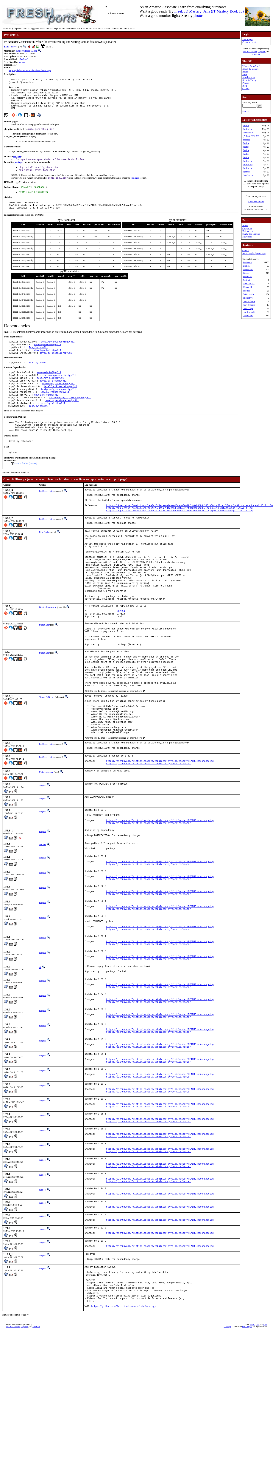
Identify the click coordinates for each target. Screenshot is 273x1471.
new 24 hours (249, 301)
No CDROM (249, 283)
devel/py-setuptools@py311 (57, 354)
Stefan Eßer (44, 671)
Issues (245, 71)
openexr (246, 171)
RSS (265, 1465)
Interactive (247, 298)
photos (198, 15)
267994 (121, 656)
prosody (246, 139)
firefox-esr (247, 129)
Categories (247, 228)
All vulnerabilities (256, 201)
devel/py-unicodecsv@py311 (62, 419)
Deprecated (248, 269)
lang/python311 (38, 360)
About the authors (250, 69)
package (18, 170)
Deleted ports (248, 231)
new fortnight (249, 312)
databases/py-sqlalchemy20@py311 (70, 416)
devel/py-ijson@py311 (53, 397)
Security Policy (249, 80)
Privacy (245, 83)
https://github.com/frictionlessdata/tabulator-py (30, 71)
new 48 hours (249, 305)
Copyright (227, 1467)
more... (245, 111)
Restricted (247, 280)
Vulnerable (248, 287)
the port (17, 164)
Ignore (246, 273)
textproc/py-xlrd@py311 (50, 422)
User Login (247, 39)
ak (40, 1061)
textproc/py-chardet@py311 (59, 390)
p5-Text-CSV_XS (251, 136)
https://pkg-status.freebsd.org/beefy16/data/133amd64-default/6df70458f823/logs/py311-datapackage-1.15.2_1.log (179, 538)
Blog (244, 85)
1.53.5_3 (8, 46)
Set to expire (248, 294)
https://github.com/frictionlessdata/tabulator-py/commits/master (148, 834)
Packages (135, 187)
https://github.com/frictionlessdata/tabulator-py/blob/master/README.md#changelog (159, 831)
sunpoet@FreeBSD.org (26, 51)
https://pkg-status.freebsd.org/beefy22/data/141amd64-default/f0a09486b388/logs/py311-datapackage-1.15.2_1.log (179, 535)
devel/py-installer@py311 (56, 367)
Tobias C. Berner (46, 757)
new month (248, 315)
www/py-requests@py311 (55, 409)
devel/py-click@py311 (50, 393)
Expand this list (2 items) (25, 486)
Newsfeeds (247, 236)
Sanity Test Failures (251, 234)
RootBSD (256, 54)
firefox (246, 125)
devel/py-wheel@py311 (47, 357)
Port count (247, 262)
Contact (245, 88)
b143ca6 (23, 59)
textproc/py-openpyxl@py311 (58, 406)
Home (245, 225)
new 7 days (248, 308)
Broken (246, 266)
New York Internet (250, 51)
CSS (257, 1465)
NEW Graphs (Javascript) (254, 253)
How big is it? (248, 77)
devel (14, 46)
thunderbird (248, 132)
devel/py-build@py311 (47, 364)
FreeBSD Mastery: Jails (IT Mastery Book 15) (209, 11)
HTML (252, 1465)
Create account (249, 42)
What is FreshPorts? (251, 66)
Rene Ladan (44, 561)
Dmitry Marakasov (47, 651)
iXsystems (262, 51)
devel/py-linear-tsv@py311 (60, 403)
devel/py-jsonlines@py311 (58, 400)
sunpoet (42, 856)
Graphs (245, 250)
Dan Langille (247, 1467)
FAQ (244, 74)
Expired (246, 290)
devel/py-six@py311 (46, 412)
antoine (42, 920)
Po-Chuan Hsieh (46, 514)
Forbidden (247, 276)
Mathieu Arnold (46, 843)
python (22, 62)
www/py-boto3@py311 (49, 387)
